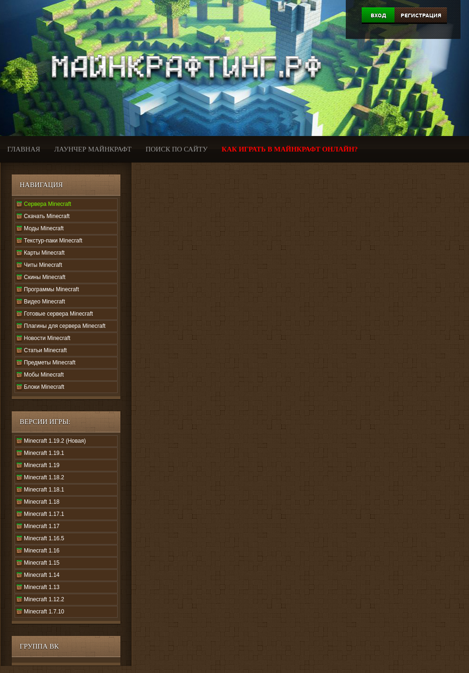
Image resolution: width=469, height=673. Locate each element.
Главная (23, 149)
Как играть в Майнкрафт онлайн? (290, 149)
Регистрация (421, 15)
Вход (378, 15)
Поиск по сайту (177, 149)
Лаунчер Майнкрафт (93, 149)
